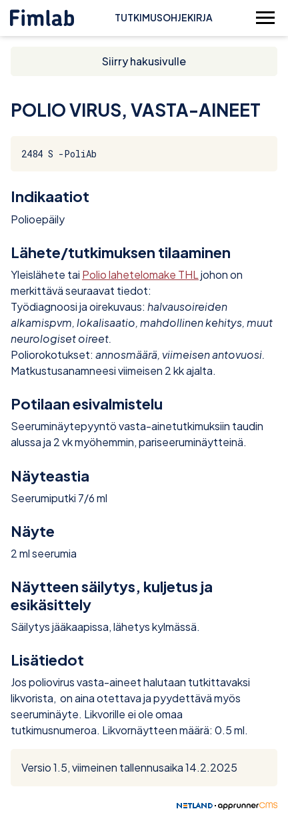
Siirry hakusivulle (144, 61)
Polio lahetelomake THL (140, 274)
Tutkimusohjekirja (164, 17)
